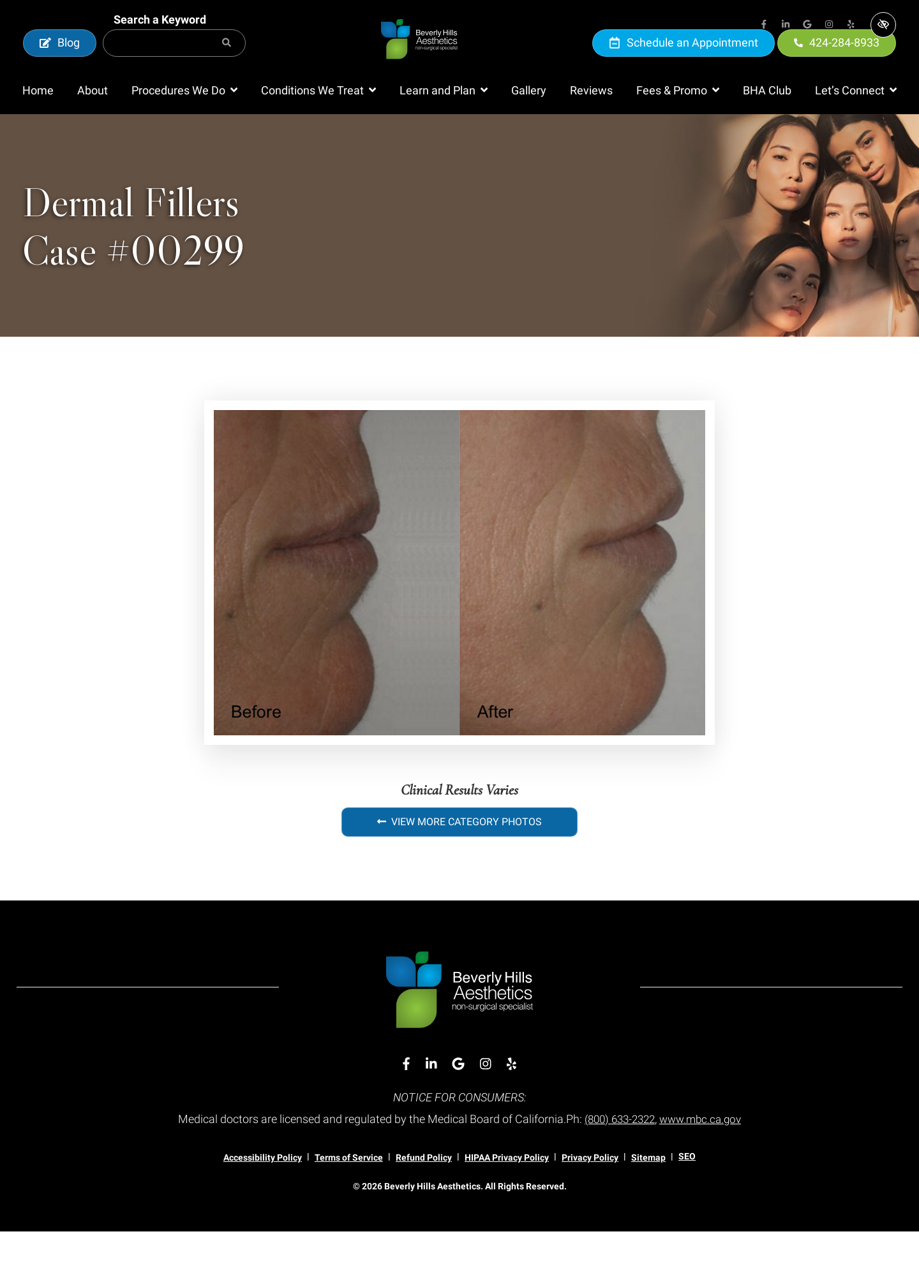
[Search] (226, 62)
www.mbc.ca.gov (704, 1158)
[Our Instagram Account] (829, 25)
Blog (60, 62)
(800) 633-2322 (617, 1158)
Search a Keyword (160, 39)
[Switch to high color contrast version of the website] (883, 25)
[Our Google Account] (807, 25)
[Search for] (174, 63)
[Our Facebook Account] (763, 25)
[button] (184, 130)
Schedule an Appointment (683, 62)
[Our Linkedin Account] (785, 25)
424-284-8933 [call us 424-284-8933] (836, 62)
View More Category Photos (459, 862)
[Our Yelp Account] (850, 25)
